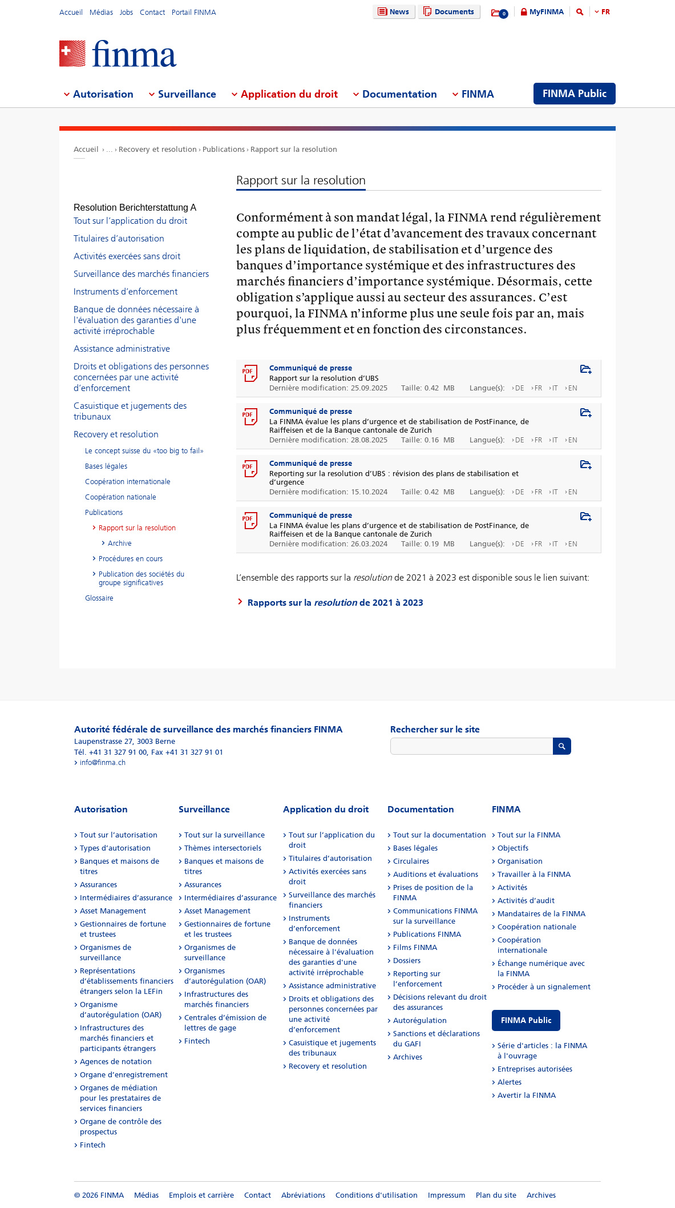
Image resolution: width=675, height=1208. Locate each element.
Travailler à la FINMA (534, 874)
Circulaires (411, 861)
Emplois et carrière (201, 1195)
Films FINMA (415, 947)
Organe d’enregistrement (124, 1074)
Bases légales (106, 456)
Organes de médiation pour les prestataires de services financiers (120, 1098)
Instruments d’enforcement (125, 281)
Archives (407, 1057)
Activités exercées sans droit (127, 245)
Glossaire (99, 587)
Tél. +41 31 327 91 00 (110, 752)
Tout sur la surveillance (224, 835)
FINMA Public (526, 1020)
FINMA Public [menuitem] (575, 93)
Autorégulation (420, 1020)
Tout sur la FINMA (529, 835)
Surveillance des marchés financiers (141, 263)
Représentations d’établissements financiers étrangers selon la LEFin (126, 981)
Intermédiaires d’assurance (126, 897)
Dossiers (407, 960)
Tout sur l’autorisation (118, 835)
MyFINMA (547, 11)
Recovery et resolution (158, 149)
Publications (224, 149)
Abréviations (303, 1195)
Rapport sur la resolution (293, 149)
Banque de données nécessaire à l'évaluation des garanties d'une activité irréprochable (136, 309)
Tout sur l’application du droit (130, 210)
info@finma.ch (103, 762)
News (392, 11)
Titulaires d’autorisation (119, 228)
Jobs (126, 12)
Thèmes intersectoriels (222, 848)
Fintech (93, 1145)
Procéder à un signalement (544, 986)
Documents (447, 11)
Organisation (520, 861)
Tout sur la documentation (439, 835)
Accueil (71, 12)
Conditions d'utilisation (377, 1195)
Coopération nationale (120, 486)
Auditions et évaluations (435, 874)
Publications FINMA (427, 934)
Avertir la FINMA (527, 1095)
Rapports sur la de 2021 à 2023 (335, 602)
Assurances (98, 884)
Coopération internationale (128, 471)
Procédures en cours (131, 548)
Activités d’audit (526, 900)
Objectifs (513, 848)
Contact (152, 12)
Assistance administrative (122, 338)
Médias (101, 12)
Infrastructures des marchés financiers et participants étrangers (118, 1038)
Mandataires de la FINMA (541, 913)
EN (572, 388)
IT (555, 388)
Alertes (510, 1082)
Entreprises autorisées (535, 1069)
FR (605, 11)
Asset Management (113, 911)
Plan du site (496, 1195)
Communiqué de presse (310, 368)
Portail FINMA (194, 12)
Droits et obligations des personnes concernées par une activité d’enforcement (141, 367)
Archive (120, 533)
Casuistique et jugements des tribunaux (130, 401)
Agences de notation (116, 1061)
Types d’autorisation (115, 848)
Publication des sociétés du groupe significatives (141, 568)
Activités (512, 887)
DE (519, 388)
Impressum (447, 1195)
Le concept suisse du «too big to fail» (144, 440)
